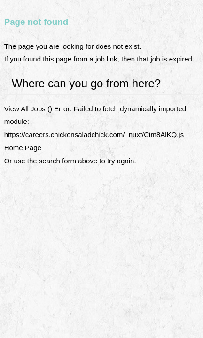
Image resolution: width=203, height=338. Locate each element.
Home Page (22, 148)
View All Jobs (25, 109)
